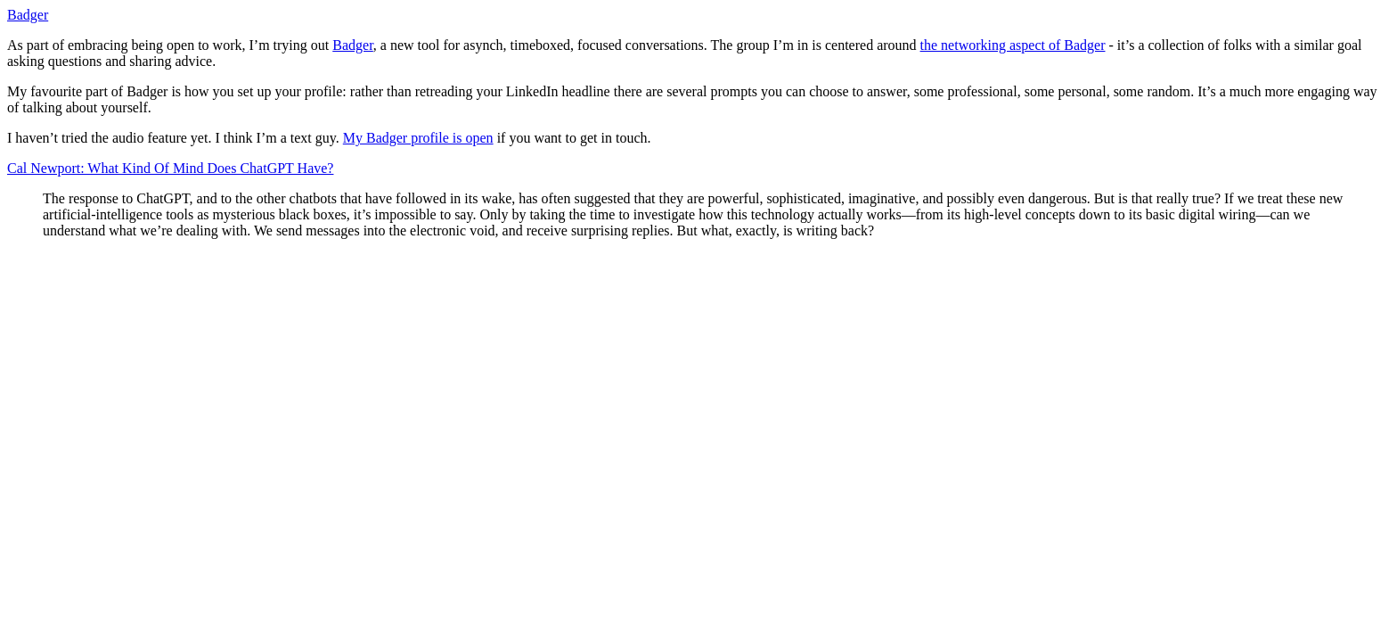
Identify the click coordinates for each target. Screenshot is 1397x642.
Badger (27, 14)
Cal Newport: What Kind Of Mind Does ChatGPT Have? (170, 168)
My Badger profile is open (418, 137)
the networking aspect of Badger (1013, 45)
